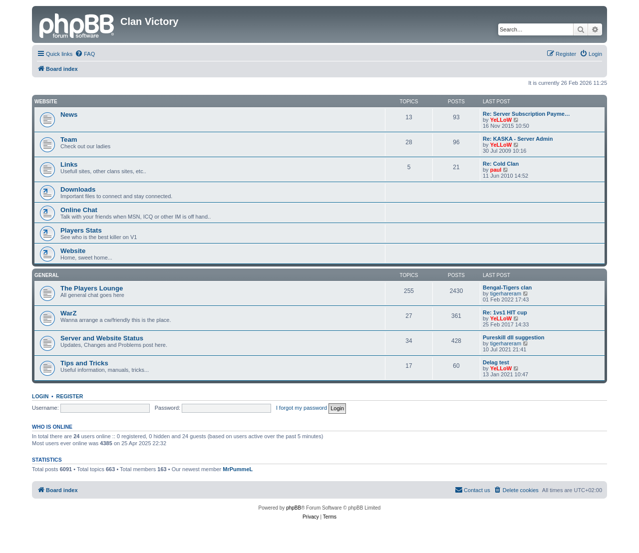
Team (68, 139)
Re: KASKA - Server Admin (518, 139)
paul (496, 170)
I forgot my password (301, 408)
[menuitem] (85, 54)
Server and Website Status (101, 338)
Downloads (77, 189)
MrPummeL (238, 469)
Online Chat (78, 210)
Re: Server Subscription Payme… (526, 114)
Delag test (496, 362)
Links (68, 164)
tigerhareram (505, 293)
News (68, 114)
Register (69, 396)
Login (40, 396)
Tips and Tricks (84, 363)
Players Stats (81, 230)
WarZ (68, 313)
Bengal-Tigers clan (507, 287)
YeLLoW (501, 120)
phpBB (293, 508)
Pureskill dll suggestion (513, 337)
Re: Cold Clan (501, 164)
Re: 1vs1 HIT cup (505, 312)
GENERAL (46, 275)
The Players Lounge (91, 288)
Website (45, 101)
